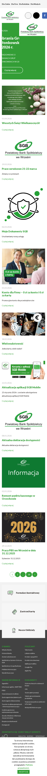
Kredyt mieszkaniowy (32, 660)
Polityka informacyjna (9, 669)
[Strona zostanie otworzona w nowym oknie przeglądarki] (44, 15)
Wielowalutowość (12, 343)
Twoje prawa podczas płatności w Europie (35, 703)
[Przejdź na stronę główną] (9, 15)
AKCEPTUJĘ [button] (23, 772)
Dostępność (6, 725)
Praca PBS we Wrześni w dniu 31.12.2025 (19, 552)
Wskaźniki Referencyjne (33, 707)
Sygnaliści (5, 683)
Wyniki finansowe (8, 673)
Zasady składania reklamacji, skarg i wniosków (11, 717)
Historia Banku (7, 653)
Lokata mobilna (30, 653)
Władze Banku (7, 650)
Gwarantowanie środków (10, 694)
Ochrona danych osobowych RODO (34, 685)
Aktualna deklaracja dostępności (21, 440)
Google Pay (28, 667)
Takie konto (28, 650)
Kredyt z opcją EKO (31, 657)
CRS (26, 689)
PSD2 (3, 690)
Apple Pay (28, 671)
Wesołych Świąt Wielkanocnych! (21, 123)
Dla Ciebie (6, 4)
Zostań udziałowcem (9, 657)
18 (29, 574)
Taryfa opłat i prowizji (32, 693)
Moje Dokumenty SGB (15, 231)
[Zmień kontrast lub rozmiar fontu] (28, 15)
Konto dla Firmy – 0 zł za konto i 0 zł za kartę (23, 294)
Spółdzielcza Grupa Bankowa (11, 666)
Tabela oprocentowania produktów (32, 697)
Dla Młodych (35, 4)
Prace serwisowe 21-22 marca (19, 168)
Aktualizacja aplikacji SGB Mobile (21, 387)
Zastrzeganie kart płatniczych (11, 697)
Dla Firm (14, 4)
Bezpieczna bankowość (9, 721)
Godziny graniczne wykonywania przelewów (10, 711)
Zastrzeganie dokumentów (11, 701)
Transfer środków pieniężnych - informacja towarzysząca (12, 705)
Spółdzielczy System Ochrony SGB (12, 661)
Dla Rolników (24, 4)
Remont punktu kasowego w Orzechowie (18, 497)
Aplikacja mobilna (30, 664)
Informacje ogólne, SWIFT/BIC (12, 687)
